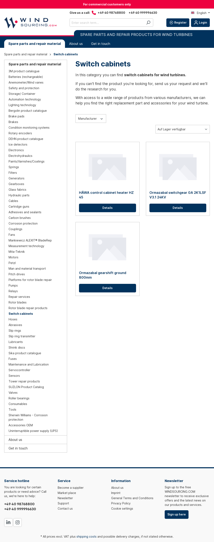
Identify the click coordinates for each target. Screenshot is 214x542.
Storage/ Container (22, 93)
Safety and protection (24, 88)
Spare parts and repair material (35, 64)
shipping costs (86, 536)
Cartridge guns (19, 206)
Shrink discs (17, 347)
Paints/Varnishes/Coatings (27, 161)
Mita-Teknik (17, 251)
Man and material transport (27, 268)
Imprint (115, 493)
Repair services (19, 296)
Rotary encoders (20, 133)
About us (15, 440)
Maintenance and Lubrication (29, 364)
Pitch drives (17, 274)
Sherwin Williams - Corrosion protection (28, 417)
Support (63, 503)
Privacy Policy (121, 503)
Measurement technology (26, 246)
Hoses (13, 319)
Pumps (13, 285)
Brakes (13, 122)
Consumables (18, 404)
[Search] (148, 22)
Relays (13, 291)
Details (107, 207)
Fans (12, 234)
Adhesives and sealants (25, 212)
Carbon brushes (20, 218)
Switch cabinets (21, 313)
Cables (13, 201)
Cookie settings (122, 508)
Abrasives (15, 325)
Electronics (16, 150)
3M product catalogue (24, 71)
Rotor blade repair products (28, 308)
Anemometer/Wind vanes (26, 82)
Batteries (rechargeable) (26, 77)
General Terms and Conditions (132, 498)
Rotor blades (18, 302)
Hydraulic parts (19, 195)
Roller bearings (19, 398)
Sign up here (176, 514)
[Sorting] (182, 129)
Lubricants (16, 342)
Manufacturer (90, 118)
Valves (13, 392)
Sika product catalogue (25, 353)
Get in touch (18, 448)
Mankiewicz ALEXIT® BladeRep (30, 240)
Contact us (65, 508)
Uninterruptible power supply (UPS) (33, 431)
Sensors (14, 375)
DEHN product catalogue (26, 139)
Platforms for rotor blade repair (30, 280)
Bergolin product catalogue (28, 110)
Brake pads (16, 116)
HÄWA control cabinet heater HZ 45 (106, 194)
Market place (67, 493)
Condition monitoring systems (29, 127)
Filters (13, 172)
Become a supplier (71, 487)
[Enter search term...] (107, 22)
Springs (14, 167)
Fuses (13, 358)
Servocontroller (19, 370)
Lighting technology (22, 105)
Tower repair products (24, 381)
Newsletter (65, 498)
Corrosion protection (23, 223)
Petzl (12, 263)
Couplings (15, 229)
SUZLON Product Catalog (26, 387)
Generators (16, 178)
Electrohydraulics (20, 155)
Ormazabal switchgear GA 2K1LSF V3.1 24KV (177, 194)
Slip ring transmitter (22, 336)
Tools (12, 409)
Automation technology (25, 99)
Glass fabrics (17, 189)
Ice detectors (18, 144)
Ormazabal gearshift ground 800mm (102, 275)
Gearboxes (16, 184)
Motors (13, 257)
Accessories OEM (21, 425)
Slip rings (15, 330)
